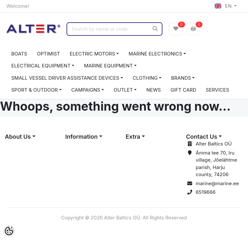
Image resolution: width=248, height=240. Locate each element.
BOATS (19, 54)
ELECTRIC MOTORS (92, 54)
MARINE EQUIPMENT (108, 66)
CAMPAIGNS (85, 90)
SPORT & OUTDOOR (34, 90)
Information (81, 136)
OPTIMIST (48, 54)
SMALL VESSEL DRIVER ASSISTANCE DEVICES (65, 78)
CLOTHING (145, 78)
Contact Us (201, 136)
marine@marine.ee (217, 183)
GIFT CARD (183, 90)
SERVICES (217, 90)
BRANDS (181, 78)
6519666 (206, 192)
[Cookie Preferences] (9, 231)
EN (224, 6)
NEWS (153, 90)
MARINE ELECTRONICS (155, 54)
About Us (18, 136)
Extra (133, 136)
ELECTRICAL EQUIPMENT (40, 66)
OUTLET (123, 90)
